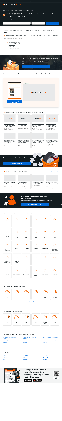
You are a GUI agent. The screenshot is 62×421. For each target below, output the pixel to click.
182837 (24, 357)
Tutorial (12, 10)
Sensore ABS (20, 10)
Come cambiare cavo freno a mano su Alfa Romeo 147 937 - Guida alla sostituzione (14, 44)
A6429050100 (25, 355)
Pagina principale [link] (6, 10)
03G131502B (45, 357)
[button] (36, 8)
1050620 (4, 357)
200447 (4, 359)
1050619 (4, 355)
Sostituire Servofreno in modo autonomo (50, 337)
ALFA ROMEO (26, 10)
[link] (14, 8)
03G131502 (45, 355)
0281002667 (25, 359)
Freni (16, 10)
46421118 (45, 359)
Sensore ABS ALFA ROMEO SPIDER (31, 66)
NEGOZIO (29, 1)
